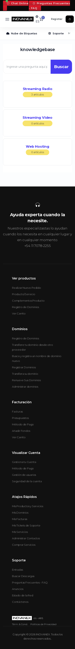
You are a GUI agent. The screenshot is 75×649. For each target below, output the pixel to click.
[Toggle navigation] (7, 19)
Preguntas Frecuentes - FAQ (49, 6)
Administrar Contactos (26, 538)
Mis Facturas (19, 519)
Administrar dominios (25, 386)
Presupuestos (20, 418)
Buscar (61, 66)
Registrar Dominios (24, 367)
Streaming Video (37, 121)
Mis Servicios (20, 531)
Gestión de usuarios (24, 474)
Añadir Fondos (21, 430)
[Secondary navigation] (37, 33)
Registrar (56, 18)
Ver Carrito (19, 313)
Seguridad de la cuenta (27, 481)
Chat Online (17, 3)
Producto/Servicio (23, 294)
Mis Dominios (20, 512)
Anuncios (17, 589)
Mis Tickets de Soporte (26, 525)
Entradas (17, 569)
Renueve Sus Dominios (26, 380)
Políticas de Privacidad (43, 624)
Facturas (17, 411)
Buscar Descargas (23, 576)
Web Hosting (37, 149)
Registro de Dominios (25, 307)
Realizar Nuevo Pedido (26, 287)
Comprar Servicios (23, 544)
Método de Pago (23, 424)
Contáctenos (20, 601)
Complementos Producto (28, 300)
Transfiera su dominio (25, 373)
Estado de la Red (22, 595)
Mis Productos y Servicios (27, 506)
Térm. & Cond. (20, 624)
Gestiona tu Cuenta (24, 462)
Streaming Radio (37, 92)
